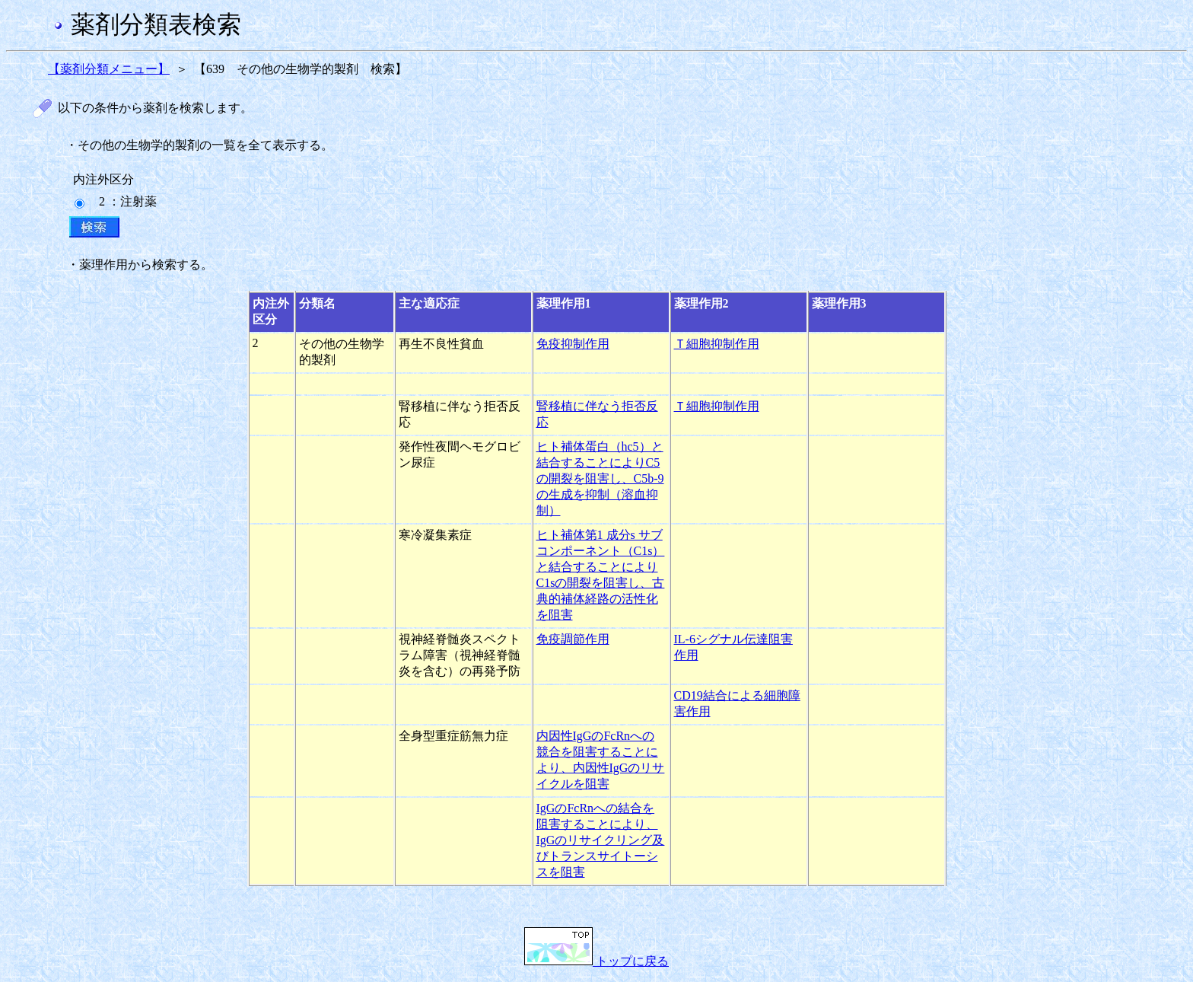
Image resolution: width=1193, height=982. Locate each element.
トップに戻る (596, 961)
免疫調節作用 (572, 639)
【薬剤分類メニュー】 (109, 68)
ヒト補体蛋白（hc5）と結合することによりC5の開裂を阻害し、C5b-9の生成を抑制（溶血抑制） (600, 478)
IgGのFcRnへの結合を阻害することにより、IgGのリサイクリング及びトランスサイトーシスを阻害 (600, 840)
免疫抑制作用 (572, 343)
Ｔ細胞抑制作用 (716, 343)
